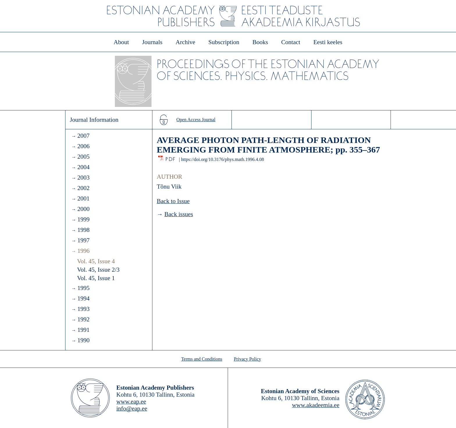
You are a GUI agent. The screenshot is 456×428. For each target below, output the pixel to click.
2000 (83, 208)
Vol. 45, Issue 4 (96, 261)
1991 (83, 329)
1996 (83, 250)
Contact (290, 42)
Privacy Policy (247, 359)
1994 (83, 298)
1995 (83, 287)
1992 (83, 319)
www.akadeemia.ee (315, 405)
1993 (83, 308)
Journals (152, 42)
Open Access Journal (196, 119)
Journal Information (94, 119)
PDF (170, 157)
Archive (185, 42)
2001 (83, 198)
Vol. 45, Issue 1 (96, 278)
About (121, 42)
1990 (83, 340)
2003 (83, 177)
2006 (83, 146)
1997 (83, 240)
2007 (83, 135)
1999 (83, 219)
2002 (83, 188)
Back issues (178, 214)
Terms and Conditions (201, 359)
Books (260, 42)
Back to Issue (173, 201)
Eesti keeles (328, 42)
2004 (83, 167)
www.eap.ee (131, 401)
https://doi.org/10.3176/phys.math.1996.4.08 (222, 159)
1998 (83, 229)
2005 (83, 156)
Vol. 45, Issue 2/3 (98, 269)
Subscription (224, 42)
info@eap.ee (131, 408)
